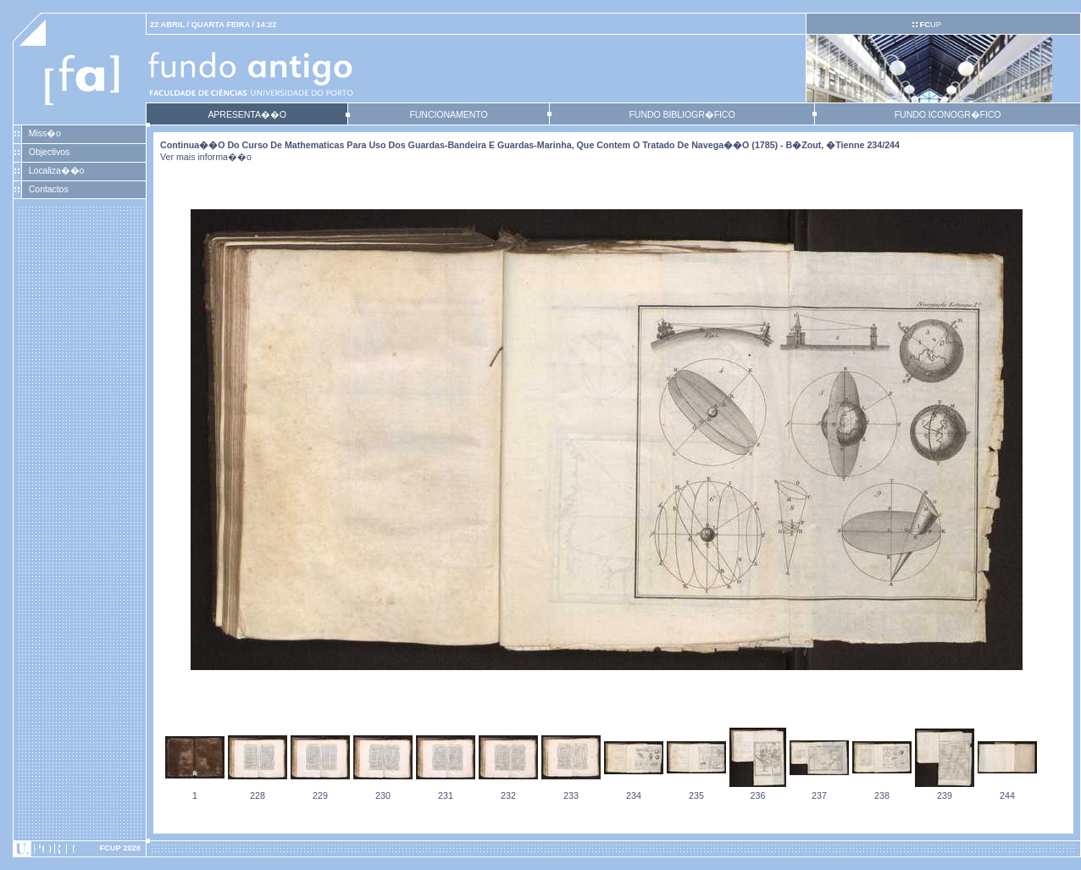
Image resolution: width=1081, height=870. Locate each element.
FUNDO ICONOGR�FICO (948, 114)
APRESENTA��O (246, 114)
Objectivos (49, 152)
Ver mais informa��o (206, 157)
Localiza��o (57, 170)
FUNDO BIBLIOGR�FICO (682, 114)
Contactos (49, 189)
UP (929, 24)
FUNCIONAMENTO (448, 114)
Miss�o (45, 133)
